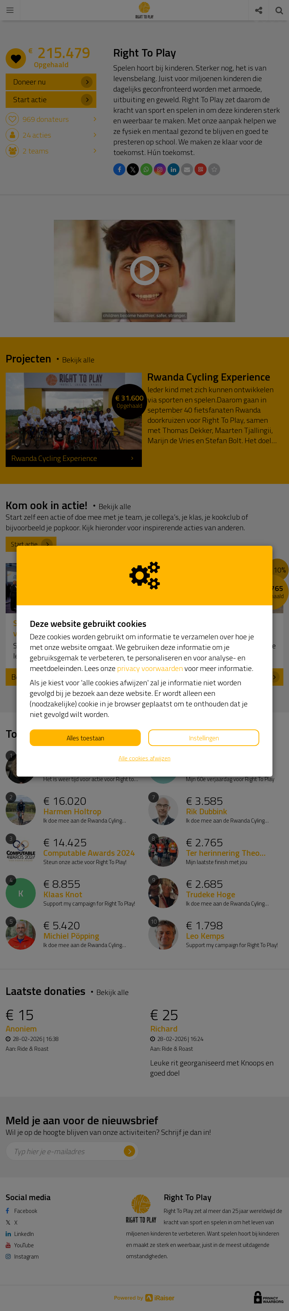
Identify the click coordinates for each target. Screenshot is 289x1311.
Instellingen (204, 738)
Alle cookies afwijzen (144, 758)
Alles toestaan (85, 738)
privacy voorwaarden (150, 668)
